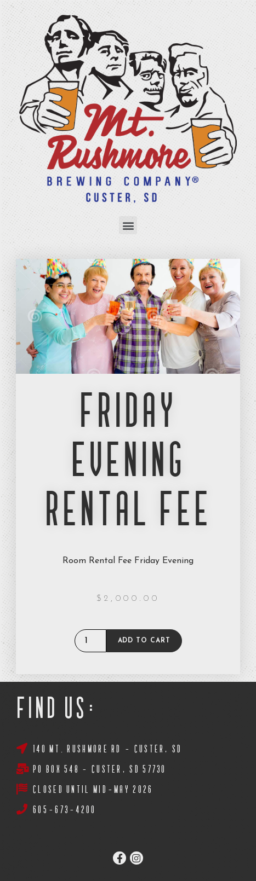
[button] (128, 225)
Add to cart (144, 640)
